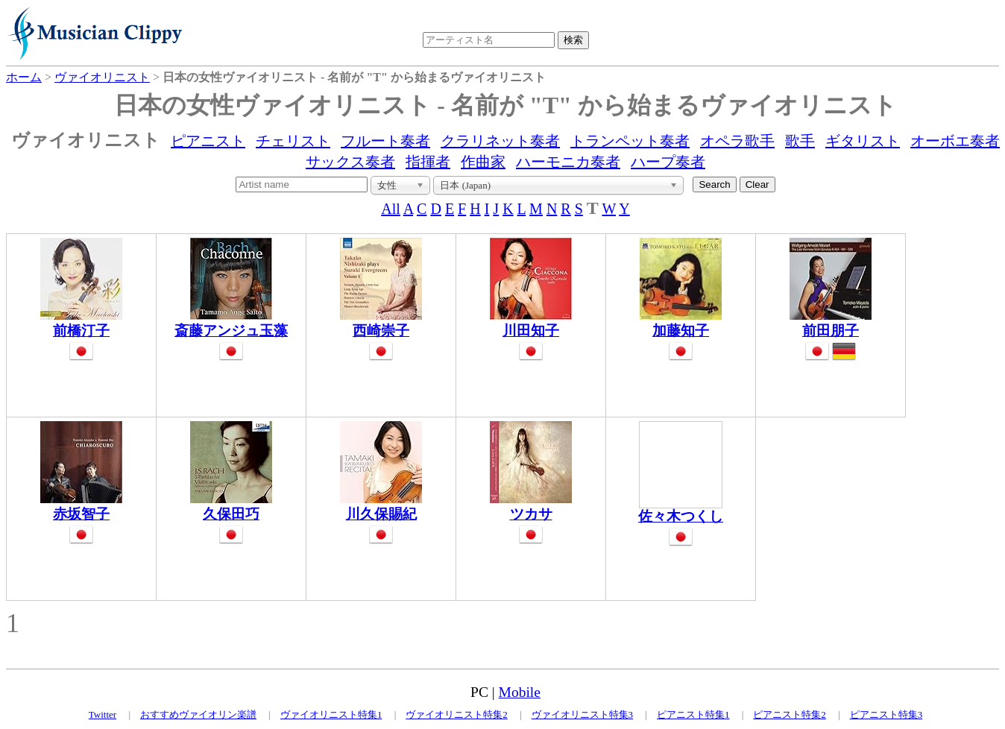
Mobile (520, 692)
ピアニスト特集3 (886, 714)
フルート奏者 (385, 141)
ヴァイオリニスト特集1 (331, 714)
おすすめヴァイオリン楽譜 (198, 714)
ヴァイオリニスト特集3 (583, 714)
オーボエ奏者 (955, 141)
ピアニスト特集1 (693, 714)
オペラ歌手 (737, 141)
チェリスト (293, 141)
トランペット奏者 (630, 141)
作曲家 (483, 162)
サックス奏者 (350, 162)
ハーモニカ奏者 (568, 162)
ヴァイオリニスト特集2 (457, 714)
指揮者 (428, 162)
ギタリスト (862, 141)
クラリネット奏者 (500, 141)
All (390, 209)
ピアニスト (208, 141)
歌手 (800, 141)
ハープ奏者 (668, 162)
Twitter (102, 714)
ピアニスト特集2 (789, 714)
